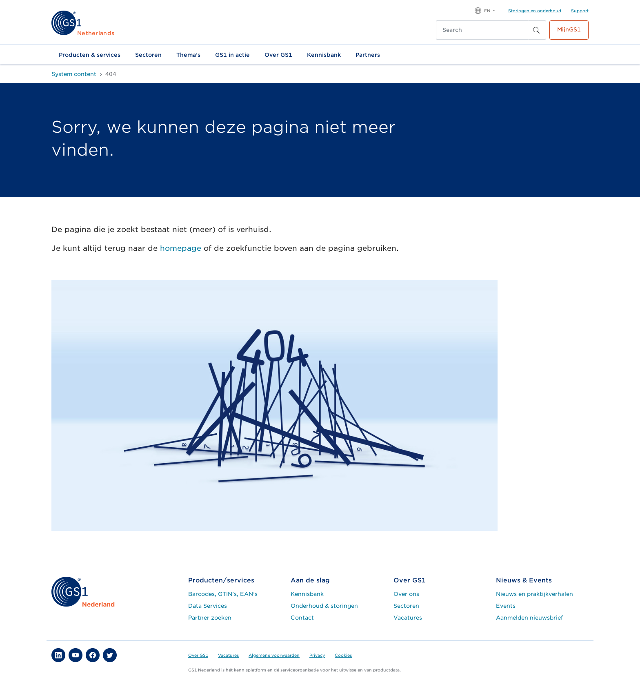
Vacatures (407, 617)
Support (580, 10)
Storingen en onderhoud (534, 10)
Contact (302, 617)
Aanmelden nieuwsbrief (529, 617)
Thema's (188, 54)
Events (506, 605)
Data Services (207, 605)
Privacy (317, 655)
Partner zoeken (209, 617)
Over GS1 (278, 54)
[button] (484, 10)
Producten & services (89, 54)
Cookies (343, 655)
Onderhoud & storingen (324, 605)
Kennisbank (324, 54)
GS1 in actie (232, 54)
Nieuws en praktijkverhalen (534, 594)
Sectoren (148, 54)
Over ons (406, 594)
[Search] (482, 30)
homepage (180, 248)
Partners (368, 54)
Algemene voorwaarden (274, 655)
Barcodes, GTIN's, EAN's (223, 594)
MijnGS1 (569, 29)
